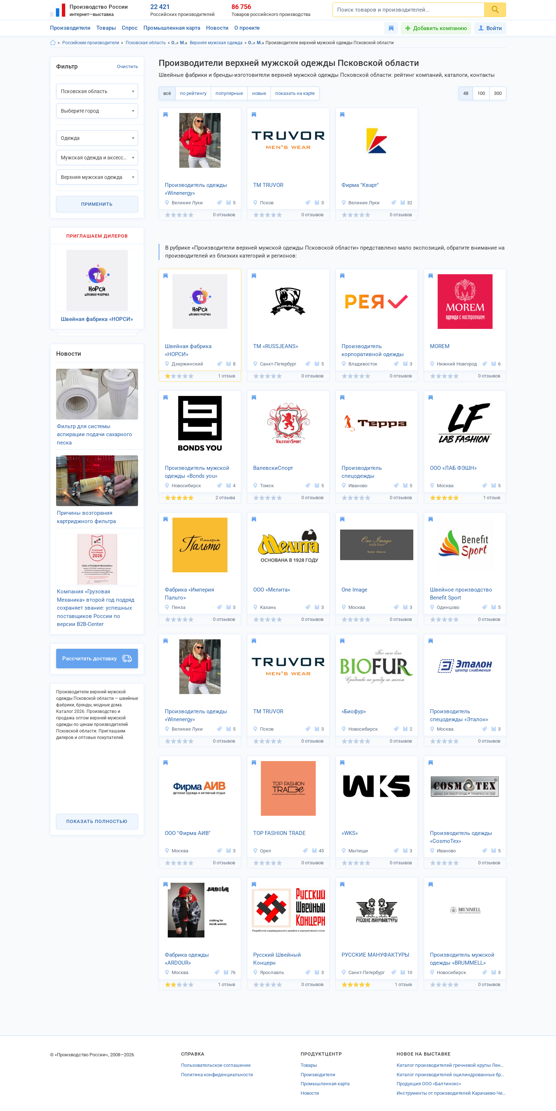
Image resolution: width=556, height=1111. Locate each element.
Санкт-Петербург (274, 364)
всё (167, 93)
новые (259, 93)
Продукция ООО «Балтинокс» (429, 1083)
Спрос (130, 28)
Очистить (127, 66)
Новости (217, 28)
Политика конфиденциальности (217, 1074)
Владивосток (359, 364)
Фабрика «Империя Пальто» (189, 593)
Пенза (174, 607)
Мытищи (354, 850)
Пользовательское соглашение (216, 1065)
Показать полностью (96, 821)
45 (318, 850)
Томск (263, 485)
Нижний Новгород (453, 364)
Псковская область (146, 42)
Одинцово (444, 607)
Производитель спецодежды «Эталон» (459, 715)
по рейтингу (193, 93)
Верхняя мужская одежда (216, 42)
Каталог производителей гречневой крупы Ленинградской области (451, 1065)
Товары (106, 28)
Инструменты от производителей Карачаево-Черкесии (451, 1093)
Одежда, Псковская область (252, 42)
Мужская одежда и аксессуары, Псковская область (260, 42)
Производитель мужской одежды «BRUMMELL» (462, 959)
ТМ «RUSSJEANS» (275, 346)
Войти (490, 28)
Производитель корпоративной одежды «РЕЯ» (373, 351)
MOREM (440, 346)
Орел (262, 850)
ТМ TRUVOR (268, 185)
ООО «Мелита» (271, 589)
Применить (97, 204)
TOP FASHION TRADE (279, 833)
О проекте (247, 28)
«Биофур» (354, 711)
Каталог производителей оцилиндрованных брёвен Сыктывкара (451, 1074)
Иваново (354, 485)
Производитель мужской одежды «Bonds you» (197, 472)
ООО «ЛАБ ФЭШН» (453, 468)
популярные (229, 93)
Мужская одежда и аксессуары (184, 42)
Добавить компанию (440, 28)
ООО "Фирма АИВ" (187, 833)
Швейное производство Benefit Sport (461, 593)
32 (406, 202)
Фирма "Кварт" (360, 185)
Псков (263, 202)
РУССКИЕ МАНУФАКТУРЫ (375, 955)
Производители (70, 28)
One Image (354, 589)
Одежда (175, 42)
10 (406, 972)
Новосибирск (182, 485)
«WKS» (350, 833)
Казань (264, 607)
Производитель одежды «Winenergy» (196, 189)
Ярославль (268, 972)
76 (229, 972)
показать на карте (295, 93)
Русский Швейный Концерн (277, 959)
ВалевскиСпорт (273, 468)
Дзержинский (183, 364)
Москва (441, 485)
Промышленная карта (171, 28)
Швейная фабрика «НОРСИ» (188, 350)
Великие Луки (183, 202)
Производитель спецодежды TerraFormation (362, 473)
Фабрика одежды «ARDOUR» (187, 959)
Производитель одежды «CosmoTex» (461, 837)
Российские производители (90, 42)
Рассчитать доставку (97, 658)
